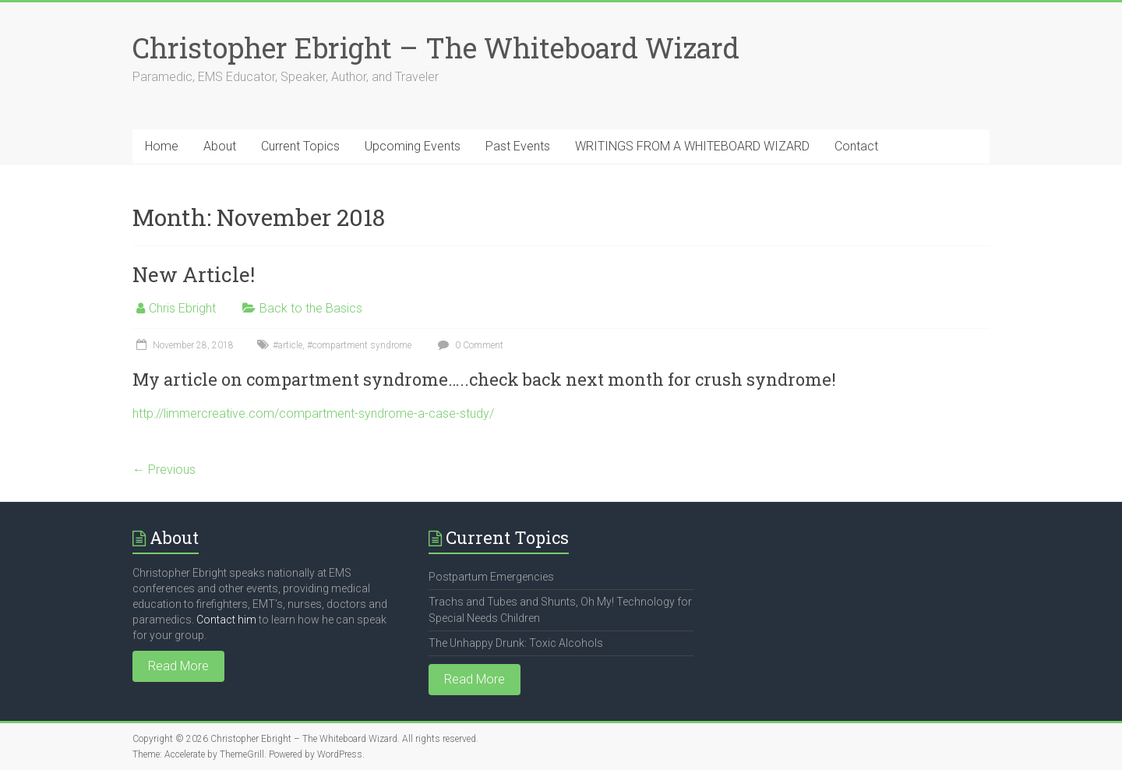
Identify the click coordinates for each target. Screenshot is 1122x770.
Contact (856, 146)
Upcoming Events (412, 146)
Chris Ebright (182, 308)
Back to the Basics (310, 308)
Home (161, 146)
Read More (178, 666)
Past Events (517, 146)
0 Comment (468, 345)
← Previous (164, 469)
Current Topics (300, 146)
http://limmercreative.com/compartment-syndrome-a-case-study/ (313, 413)
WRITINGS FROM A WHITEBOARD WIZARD (692, 146)
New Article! (193, 274)
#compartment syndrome (359, 345)
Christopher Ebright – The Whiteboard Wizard (435, 47)
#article (287, 345)
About (219, 146)
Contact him (226, 619)
